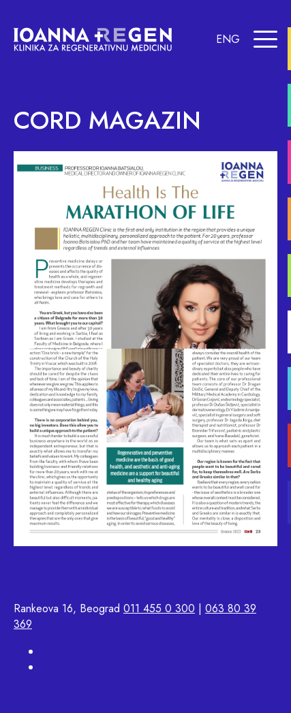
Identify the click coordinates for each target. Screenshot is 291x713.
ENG (228, 39)
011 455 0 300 (159, 608)
